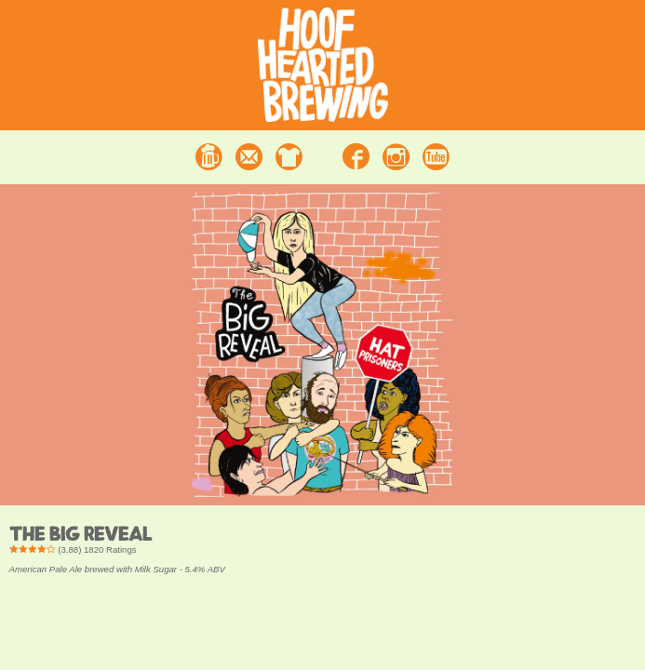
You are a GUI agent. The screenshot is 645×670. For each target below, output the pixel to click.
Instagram (396, 156)
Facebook (356, 156)
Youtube (436, 156)
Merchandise (288, 156)
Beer (208, 156)
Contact (248, 156)
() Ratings (73, 549)
